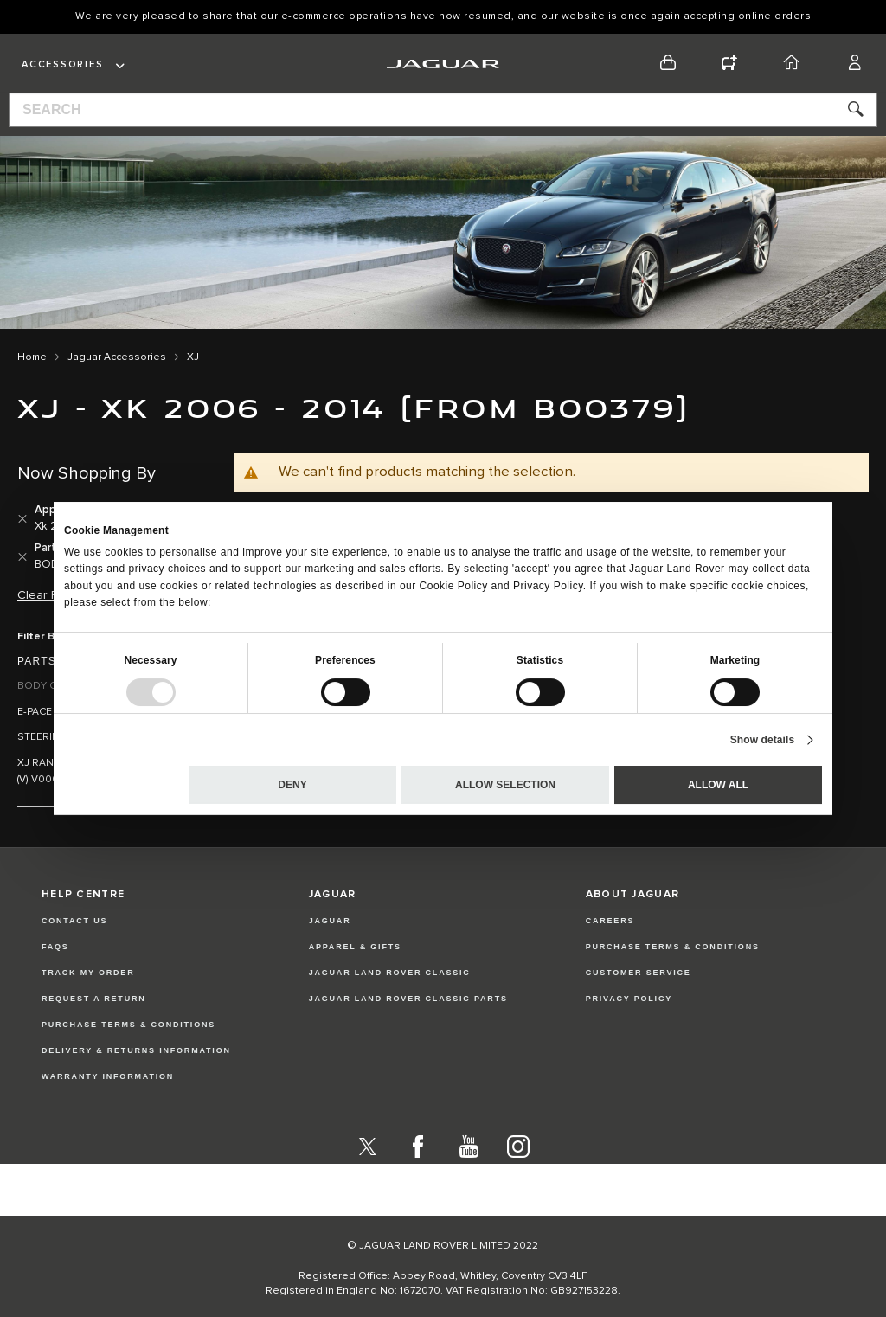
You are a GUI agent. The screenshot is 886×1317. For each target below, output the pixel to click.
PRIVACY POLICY (629, 998)
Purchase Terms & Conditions (128, 1024)
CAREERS (610, 920)
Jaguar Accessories (116, 357)
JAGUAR (330, 920)
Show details (762, 740)
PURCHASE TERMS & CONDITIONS (673, 946)
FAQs (55, 946)
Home (32, 357)
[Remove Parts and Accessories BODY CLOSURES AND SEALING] (22, 557)
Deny (292, 785)
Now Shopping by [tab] (86, 473)
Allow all (718, 785)
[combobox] (443, 109)
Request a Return (94, 998)
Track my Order (88, 972)
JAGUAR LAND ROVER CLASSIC (390, 972)
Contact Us (74, 920)
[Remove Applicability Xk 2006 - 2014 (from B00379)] (22, 519)
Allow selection (505, 785)
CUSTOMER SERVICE (638, 972)
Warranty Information (108, 1076)
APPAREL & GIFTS (355, 946)
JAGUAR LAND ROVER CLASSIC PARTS (408, 998)
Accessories (62, 64)
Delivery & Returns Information (136, 1050)
